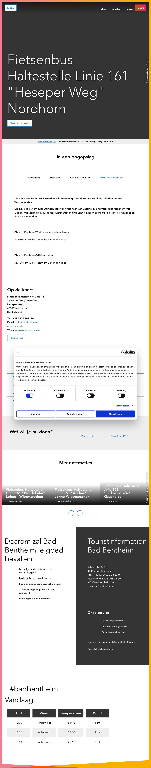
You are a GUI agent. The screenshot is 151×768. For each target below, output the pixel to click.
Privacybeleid (118, 642)
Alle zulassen (115, 414)
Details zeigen (122, 406)
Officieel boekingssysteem (115, 626)
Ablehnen (35, 414)
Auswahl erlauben (75, 414)
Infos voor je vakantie (112, 620)
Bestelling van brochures (114, 632)
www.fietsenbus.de (111, 177)
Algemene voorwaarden (99, 642)
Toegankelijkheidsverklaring (100, 649)
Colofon (131, 642)
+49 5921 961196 (80, 177)
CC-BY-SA (147, 497)
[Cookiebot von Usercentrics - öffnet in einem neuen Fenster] (123, 352)
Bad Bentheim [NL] (47, 141)
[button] (140, 7)
